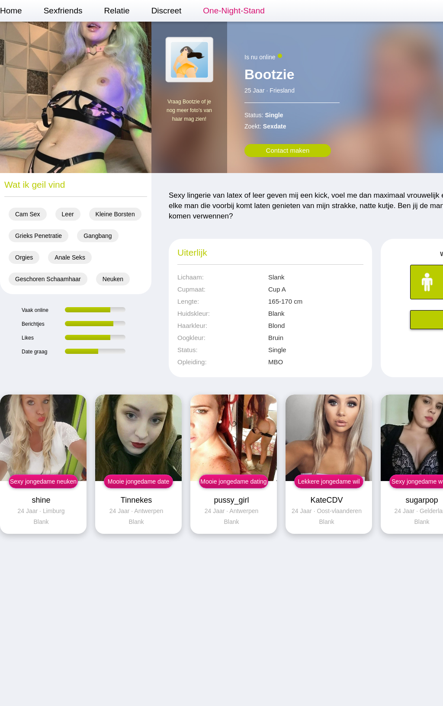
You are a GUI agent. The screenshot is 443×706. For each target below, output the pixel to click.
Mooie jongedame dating (233, 481)
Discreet (166, 10)
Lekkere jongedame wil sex (329, 483)
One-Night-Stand (234, 10)
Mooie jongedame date (138, 481)
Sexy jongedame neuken (43, 481)
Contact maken (288, 150)
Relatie (116, 10)
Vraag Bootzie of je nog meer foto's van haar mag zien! (189, 110)
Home (11, 10)
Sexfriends (63, 10)
